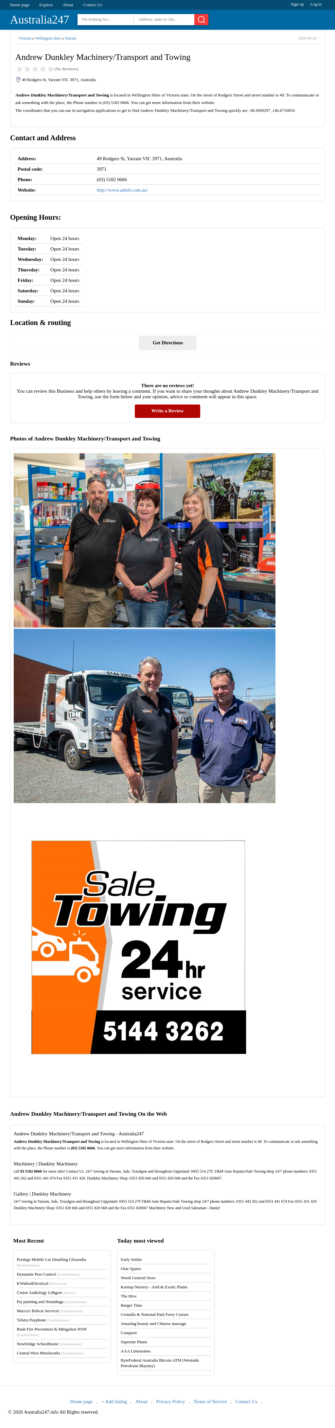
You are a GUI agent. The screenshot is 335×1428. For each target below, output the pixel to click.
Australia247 (39, 19)
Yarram (70, 38)
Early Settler (131, 1259)
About (67, 4)
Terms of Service (210, 1401)
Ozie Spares (131, 1268)
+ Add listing (114, 1401)
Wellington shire (48, 38)
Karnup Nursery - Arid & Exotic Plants (154, 1286)
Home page (20, 4)
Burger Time (131, 1305)
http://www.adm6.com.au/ (122, 190)
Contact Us (92, 4)
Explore (46, 4)
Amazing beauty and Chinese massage (153, 1323)
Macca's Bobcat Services (49, 1310)
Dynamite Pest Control (48, 1274)
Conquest (129, 1332)
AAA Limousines (135, 1351)
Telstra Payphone (43, 1319)
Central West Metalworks (50, 1353)
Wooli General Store (138, 1277)
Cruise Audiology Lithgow (46, 1292)
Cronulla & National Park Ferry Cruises (155, 1314)
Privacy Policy (170, 1401)
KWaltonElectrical (42, 1283)
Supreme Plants (134, 1341)
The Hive (129, 1296)
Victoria (25, 38)
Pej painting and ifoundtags (52, 1301)
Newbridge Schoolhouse (49, 1343)
